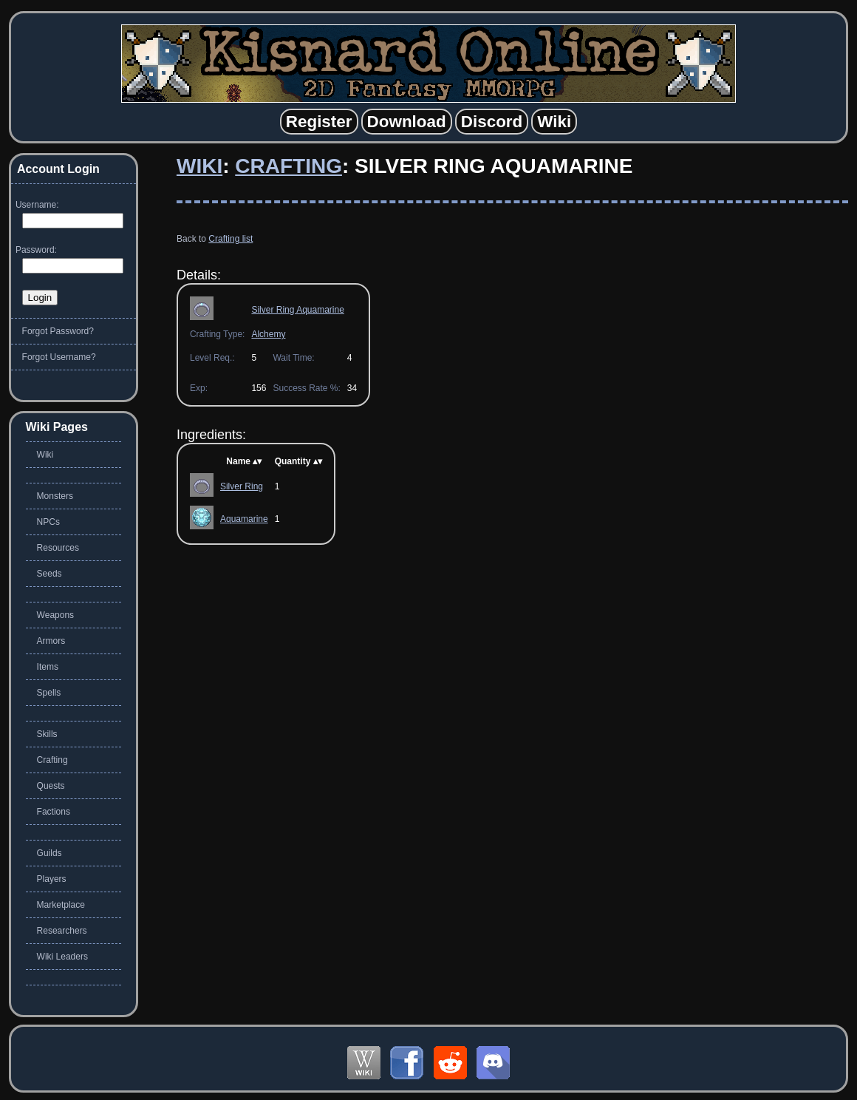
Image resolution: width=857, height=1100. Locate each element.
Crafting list (230, 239)
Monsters (55, 496)
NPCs (48, 522)
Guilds (49, 853)
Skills (47, 734)
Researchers (62, 931)
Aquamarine (244, 519)
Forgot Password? (58, 331)
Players (51, 879)
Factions (53, 812)
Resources (58, 548)
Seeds (49, 573)
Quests (51, 786)
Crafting (288, 166)
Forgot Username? (59, 357)
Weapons (55, 615)
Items (47, 667)
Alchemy (268, 334)
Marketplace (61, 905)
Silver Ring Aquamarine (297, 310)
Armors (51, 641)
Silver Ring (241, 486)
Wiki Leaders (62, 956)
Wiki (199, 166)
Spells (49, 693)
